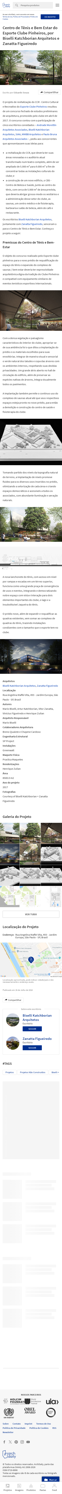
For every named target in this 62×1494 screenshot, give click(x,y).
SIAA (18, 134)
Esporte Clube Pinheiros (33, 106)
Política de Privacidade (21, 17)
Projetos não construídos (32, 1072)
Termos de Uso (7, 17)
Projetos (9, 1072)
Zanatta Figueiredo (31, 224)
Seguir (32, 1028)
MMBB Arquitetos (31, 134)
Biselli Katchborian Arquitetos (35, 219)
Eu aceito (50, 16)
